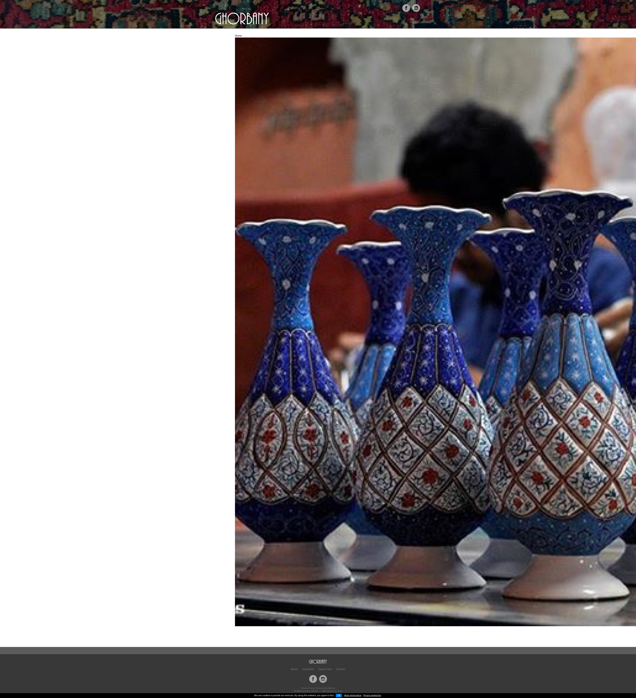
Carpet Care (325, 669)
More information (352, 695)
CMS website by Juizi (332, 691)
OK (338, 695)
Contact (340, 669)
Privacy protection (372, 695)
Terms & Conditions (325, 688)
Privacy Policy (307, 688)
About (294, 669)
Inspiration (308, 669)
